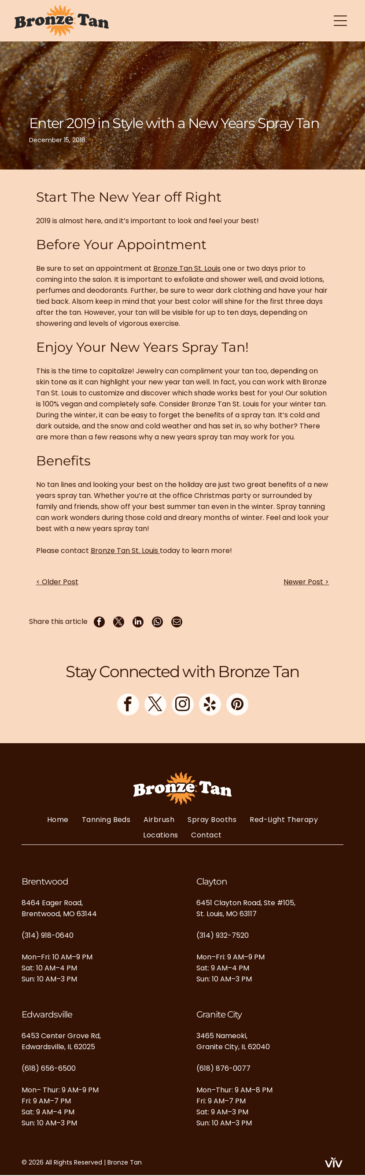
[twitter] (155, 706)
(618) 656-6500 (49, 1069)
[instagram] (183, 706)
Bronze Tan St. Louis (187, 269)
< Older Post (57, 583)
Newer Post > (306, 583)
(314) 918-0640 (48, 936)
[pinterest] (237, 706)
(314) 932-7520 (222, 936)
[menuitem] (58, 820)
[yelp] (210, 706)
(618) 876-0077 (223, 1069)
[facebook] (128, 706)
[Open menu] (340, 21)
